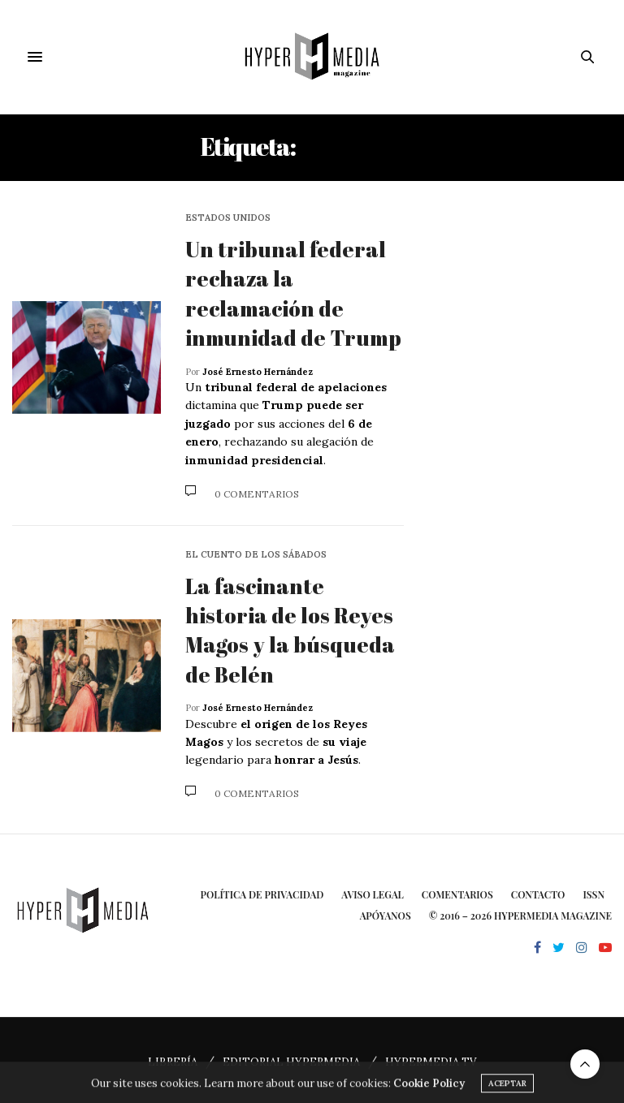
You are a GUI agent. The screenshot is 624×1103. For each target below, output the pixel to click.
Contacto (538, 894)
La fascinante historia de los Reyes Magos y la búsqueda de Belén (290, 630)
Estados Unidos (228, 217)
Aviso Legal (372, 894)
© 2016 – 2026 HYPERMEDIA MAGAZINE (520, 915)
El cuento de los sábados (256, 554)
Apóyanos (385, 915)
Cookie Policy (429, 1091)
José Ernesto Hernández (257, 371)
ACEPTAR (507, 1091)
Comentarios (457, 894)
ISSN (593, 894)
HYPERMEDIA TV (430, 1062)
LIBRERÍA (172, 1062)
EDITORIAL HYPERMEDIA (291, 1062)
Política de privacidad (262, 894)
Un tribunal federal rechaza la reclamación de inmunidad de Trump (293, 293)
